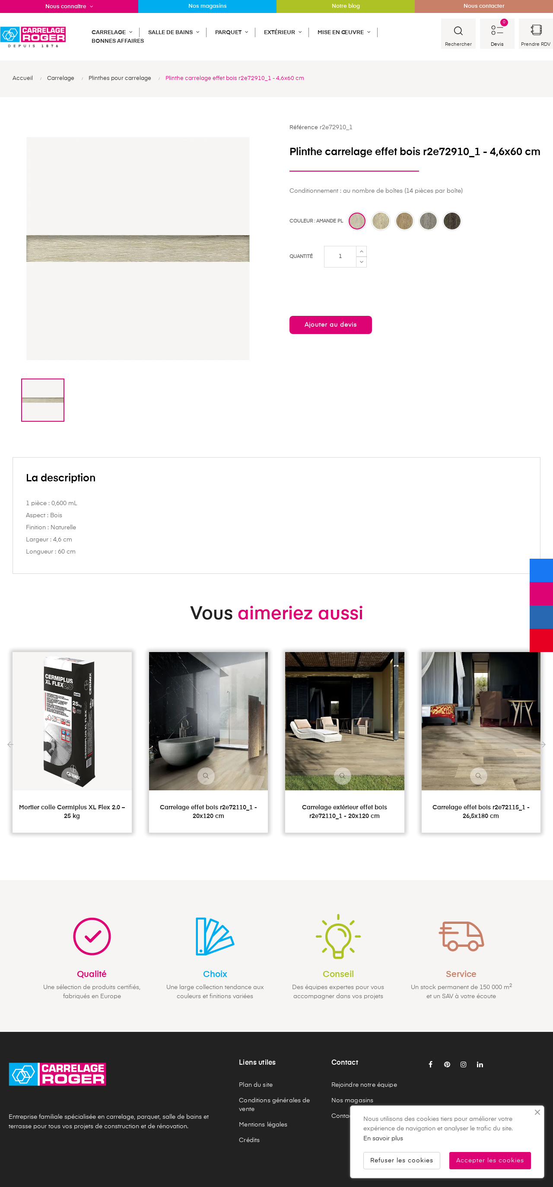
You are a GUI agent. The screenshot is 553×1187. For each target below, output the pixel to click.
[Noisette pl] (404, 221)
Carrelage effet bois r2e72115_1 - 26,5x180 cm (481, 812)
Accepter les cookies (490, 1161)
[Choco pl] (452, 221)
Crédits (249, 1140)
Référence (303, 127)
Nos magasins (352, 1101)
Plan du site (256, 1085)
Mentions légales (263, 1125)
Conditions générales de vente (274, 1105)
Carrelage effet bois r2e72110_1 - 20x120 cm (208, 812)
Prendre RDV (535, 44)
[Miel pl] (381, 221)
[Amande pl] (357, 221)
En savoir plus (383, 1139)
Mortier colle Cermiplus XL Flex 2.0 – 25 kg (72, 812)
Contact (343, 1116)
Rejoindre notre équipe (364, 1085)
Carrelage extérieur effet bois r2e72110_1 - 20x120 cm (344, 812)
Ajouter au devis (331, 325)
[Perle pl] (428, 221)
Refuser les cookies (401, 1161)
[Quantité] (340, 256)
